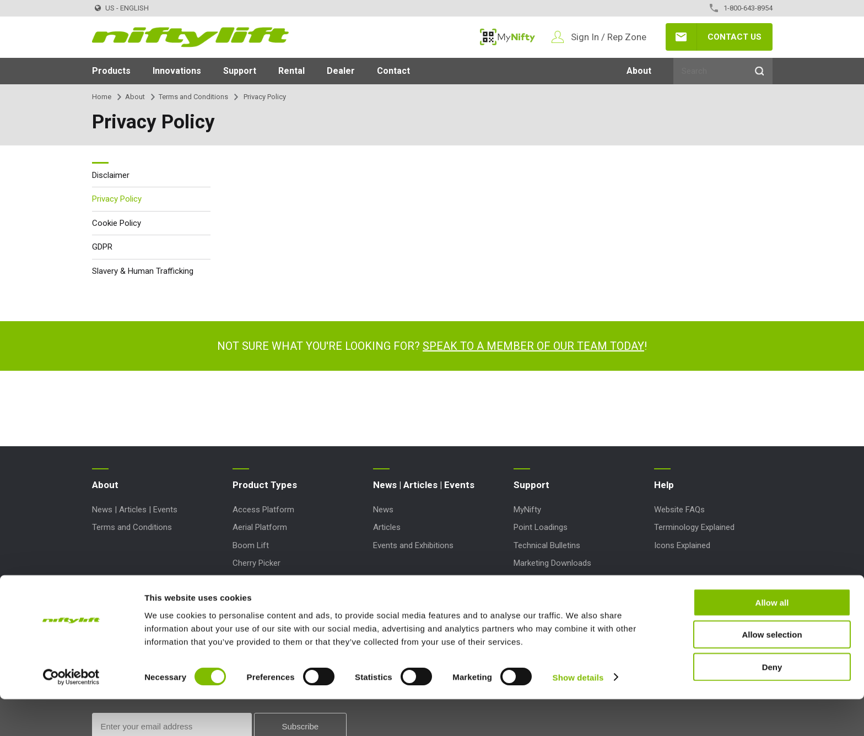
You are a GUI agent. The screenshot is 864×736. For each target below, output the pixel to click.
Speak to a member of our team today (533, 346)
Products (111, 71)
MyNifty (507, 37)
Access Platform (263, 510)
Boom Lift (251, 545)
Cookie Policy (116, 223)
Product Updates (544, 598)
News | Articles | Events (134, 510)
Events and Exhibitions (413, 545)
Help (664, 484)
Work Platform (259, 598)
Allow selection (772, 672)
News (383, 510)
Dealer (341, 71)
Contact (393, 71)
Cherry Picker (256, 563)
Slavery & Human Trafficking (142, 271)
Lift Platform (256, 581)
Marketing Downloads (552, 563)
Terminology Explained (694, 527)
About (639, 71)
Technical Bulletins (547, 545)
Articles (387, 527)
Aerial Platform (260, 527)
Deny (772, 703)
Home (101, 97)
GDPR (102, 247)
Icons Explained (682, 545)
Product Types (265, 484)
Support (239, 71)
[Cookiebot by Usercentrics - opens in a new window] (71, 714)
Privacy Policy (117, 199)
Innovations (177, 71)
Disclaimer (110, 175)
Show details (578, 714)
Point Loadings (541, 527)
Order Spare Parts (546, 581)
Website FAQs (679, 510)
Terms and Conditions (193, 97)
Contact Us (735, 37)
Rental (291, 71)
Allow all (772, 639)
